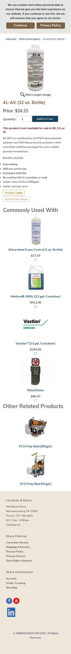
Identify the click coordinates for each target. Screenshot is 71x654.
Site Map (11, 587)
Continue (20, 25)
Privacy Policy (50, 25)
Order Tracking (15, 583)
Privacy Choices (16, 556)
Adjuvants (11, 39)
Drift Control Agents (29, 39)
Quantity (9, 119)
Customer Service (17, 542)
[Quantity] (23, 119)
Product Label (14, 192)
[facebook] (9, 600)
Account (11, 578)
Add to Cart (45, 118)
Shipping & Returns (18, 546)
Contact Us (13, 524)
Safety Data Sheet (16, 199)
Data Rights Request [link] (19, 560)
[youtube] (16, 600)
